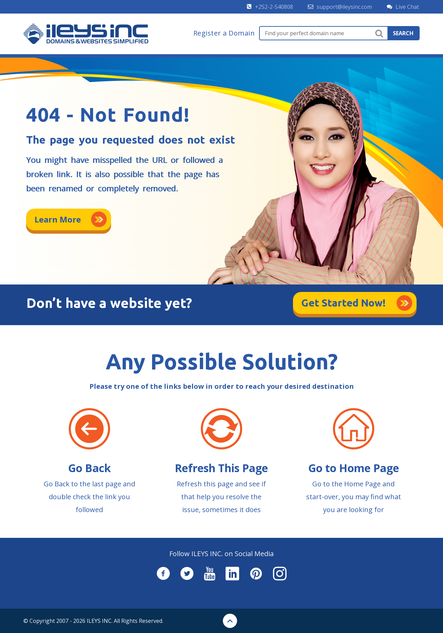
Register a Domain (224, 33)
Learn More (58, 219)
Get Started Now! (343, 303)
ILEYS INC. (99, 621)
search (403, 33)
